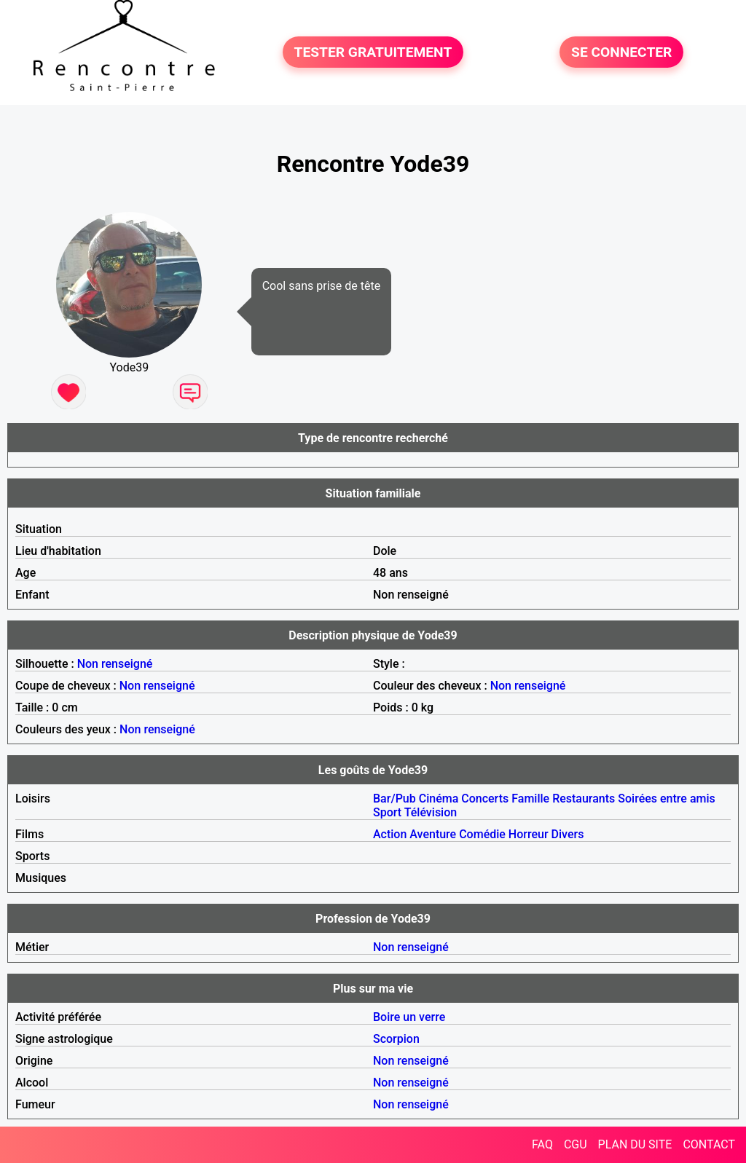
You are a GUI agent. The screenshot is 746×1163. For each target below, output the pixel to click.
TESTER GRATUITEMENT (373, 52)
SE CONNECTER (621, 52)
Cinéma (439, 798)
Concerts (485, 798)
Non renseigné (115, 664)
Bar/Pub (394, 798)
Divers (567, 834)
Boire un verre (409, 1017)
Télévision (430, 812)
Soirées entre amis (666, 798)
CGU (575, 1144)
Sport (387, 812)
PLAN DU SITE (635, 1144)
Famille (530, 798)
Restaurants (583, 798)
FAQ (542, 1144)
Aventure (432, 834)
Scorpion (396, 1039)
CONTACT (709, 1144)
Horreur (529, 834)
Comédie (482, 834)
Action (390, 834)
